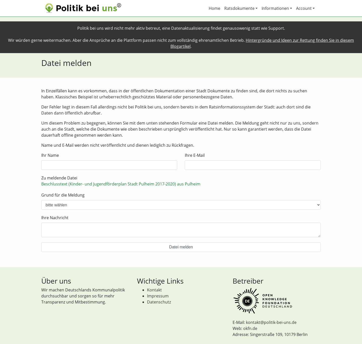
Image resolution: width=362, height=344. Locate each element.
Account (304, 8)
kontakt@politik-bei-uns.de (271, 322)
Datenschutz (159, 302)
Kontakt (154, 290)
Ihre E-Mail (195, 155)
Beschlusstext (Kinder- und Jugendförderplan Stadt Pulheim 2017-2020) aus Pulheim (120, 184)
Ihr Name (50, 155)
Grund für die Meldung (63, 195)
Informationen (275, 8)
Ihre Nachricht (54, 217)
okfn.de (250, 328)
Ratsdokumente (239, 8)
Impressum (158, 296)
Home (214, 8)
